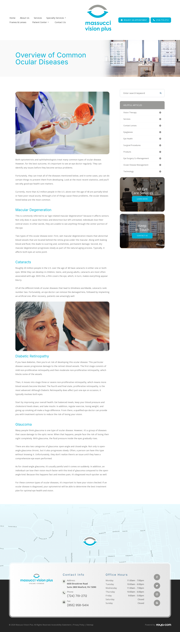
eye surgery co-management (137, 160)
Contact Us (60, 22)
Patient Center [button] (40, 22)
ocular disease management (137, 166)
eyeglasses (128, 133)
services (127, 119)
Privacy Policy (78, 625)
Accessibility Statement (61, 625)
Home (12, 18)
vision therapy (130, 112)
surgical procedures (133, 146)
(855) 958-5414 (78, 605)
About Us (24, 18)
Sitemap (89, 625)
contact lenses (131, 126)
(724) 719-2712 (77, 596)
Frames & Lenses (18, 22)
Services (38, 18)
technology (129, 173)
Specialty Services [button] (56, 18)
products (127, 153)
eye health (128, 139)
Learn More (142, 201)
